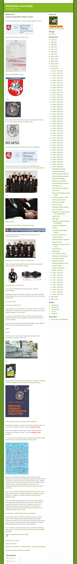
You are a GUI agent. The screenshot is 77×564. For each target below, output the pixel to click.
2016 (52, 61)
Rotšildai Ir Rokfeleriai (59, 225)
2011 (52, 49)
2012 (52, 51)
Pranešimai (11, 558)
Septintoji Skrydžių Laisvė (60, 263)
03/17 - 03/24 (57, 95)
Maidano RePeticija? (58, 268)
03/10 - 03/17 (57, 92)
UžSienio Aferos (57, 242)
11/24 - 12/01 (57, 282)
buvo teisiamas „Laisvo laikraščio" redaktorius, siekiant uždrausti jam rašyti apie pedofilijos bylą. (24, 495)
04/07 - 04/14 (57, 102)
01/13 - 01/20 (57, 73)
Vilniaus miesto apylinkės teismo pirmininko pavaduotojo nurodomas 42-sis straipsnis (24, 507)
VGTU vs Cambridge (58, 178)
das (52, 311)
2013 (52, 54)
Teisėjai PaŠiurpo (57, 237)
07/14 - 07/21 (57, 135)
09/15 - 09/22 (57, 157)
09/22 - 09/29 (57, 159)
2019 (52, 68)
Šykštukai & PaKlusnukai (60, 256)
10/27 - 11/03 (57, 273)
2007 (52, 40)
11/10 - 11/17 (57, 277)
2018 (52, 66)
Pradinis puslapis (25, 546)
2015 (52, 59)
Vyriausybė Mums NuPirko (60, 174)
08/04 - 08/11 (57, 142)
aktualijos (54, 309)
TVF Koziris (55, 190)
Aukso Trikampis (57, 209)
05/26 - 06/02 (57, 118)
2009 (52, 44)
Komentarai (11, 561)
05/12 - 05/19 (57, 114)
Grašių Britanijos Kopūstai (60, 183)
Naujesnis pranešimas (12, 546)
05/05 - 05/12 (57, 111)
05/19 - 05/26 (57, 116)
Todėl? (7, 328)
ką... (6, 361)
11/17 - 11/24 (57, 280)
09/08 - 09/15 (57, 154)
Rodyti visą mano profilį (56, 28)
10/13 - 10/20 (57, 166)
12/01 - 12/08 (57, 284)
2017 (52, 63)
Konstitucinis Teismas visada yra (16, 260)
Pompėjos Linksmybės (59, 181)
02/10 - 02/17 (57, 83)
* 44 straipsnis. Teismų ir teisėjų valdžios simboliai (21, 421)
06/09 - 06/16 (57, 123)
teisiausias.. (31, 260)
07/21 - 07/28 (57, 138)
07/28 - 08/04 (57, 140)
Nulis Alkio (55, 218)
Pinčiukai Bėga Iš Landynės (60, 239)
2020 (52, 296)
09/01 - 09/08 (57, 152)
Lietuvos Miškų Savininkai (60, 176)
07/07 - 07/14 (57, 133)
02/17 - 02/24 (57, 85)
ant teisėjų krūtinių (39, 168)
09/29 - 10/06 (57, 162)
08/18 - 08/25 (57, 147)
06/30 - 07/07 (57, 130)
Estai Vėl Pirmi (56, 249)
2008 (52, 42)
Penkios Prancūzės (58, 261)
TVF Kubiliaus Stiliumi (59, 253)
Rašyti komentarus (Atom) (21, 550)
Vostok (7, 285)
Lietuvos (54, 307)
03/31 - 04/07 (57, 99)
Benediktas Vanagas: (22, 266)
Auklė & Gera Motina (58, 171)
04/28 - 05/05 (57, 109)
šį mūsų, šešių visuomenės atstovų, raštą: (23, 439)
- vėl (6, 195)
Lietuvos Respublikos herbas (14, 74)
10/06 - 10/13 (57, 164)
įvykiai (53, 313)
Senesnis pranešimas (39, 546)
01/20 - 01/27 (57, 75)
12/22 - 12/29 (57, 292)
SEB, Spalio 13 (56, 186)
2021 (52, 299)
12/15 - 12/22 (57, 289)
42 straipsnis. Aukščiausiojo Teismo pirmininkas (20, 513)
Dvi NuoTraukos (57, 204)
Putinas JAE (56, 216)
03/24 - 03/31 (57, 97)
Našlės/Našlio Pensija (59, 169)
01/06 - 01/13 (57, 71)
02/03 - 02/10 (57, 80)
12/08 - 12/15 (57, 287)
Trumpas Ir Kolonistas (59, 234)
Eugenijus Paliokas (57, 26)
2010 (52, 47)
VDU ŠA (54, 228)
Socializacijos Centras (59, 200)
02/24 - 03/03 (57, 87)
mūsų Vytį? (21, 312)
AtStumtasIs (56, 251)
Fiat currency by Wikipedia (59, 319)
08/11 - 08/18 (57, 145)
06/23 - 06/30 (57, 128)
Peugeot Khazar (57, 265)
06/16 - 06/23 (57, 126)
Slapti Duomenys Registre (60, 188)
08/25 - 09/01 (57, 150)
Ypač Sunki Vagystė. (58, 202)
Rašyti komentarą (10, 543)
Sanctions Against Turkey (60, 197)
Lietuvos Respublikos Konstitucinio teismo (20, 225)
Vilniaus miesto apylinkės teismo (31, 21)
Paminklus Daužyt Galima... (60, 207)
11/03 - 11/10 (57, 275)
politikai (53, 305)
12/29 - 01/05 (57, 294)
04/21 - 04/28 (57, 107)
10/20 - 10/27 (57, 270)
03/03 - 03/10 (57, 90)
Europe (12, 285)
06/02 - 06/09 (57, 121)
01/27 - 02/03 (57, 78)
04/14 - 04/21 (57, 104)
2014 (52, 56)
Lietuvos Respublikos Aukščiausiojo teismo (19, 147)
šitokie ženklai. (10, 222)
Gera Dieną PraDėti (58, 258)
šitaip (43, 438)
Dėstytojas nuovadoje (19, 5)
